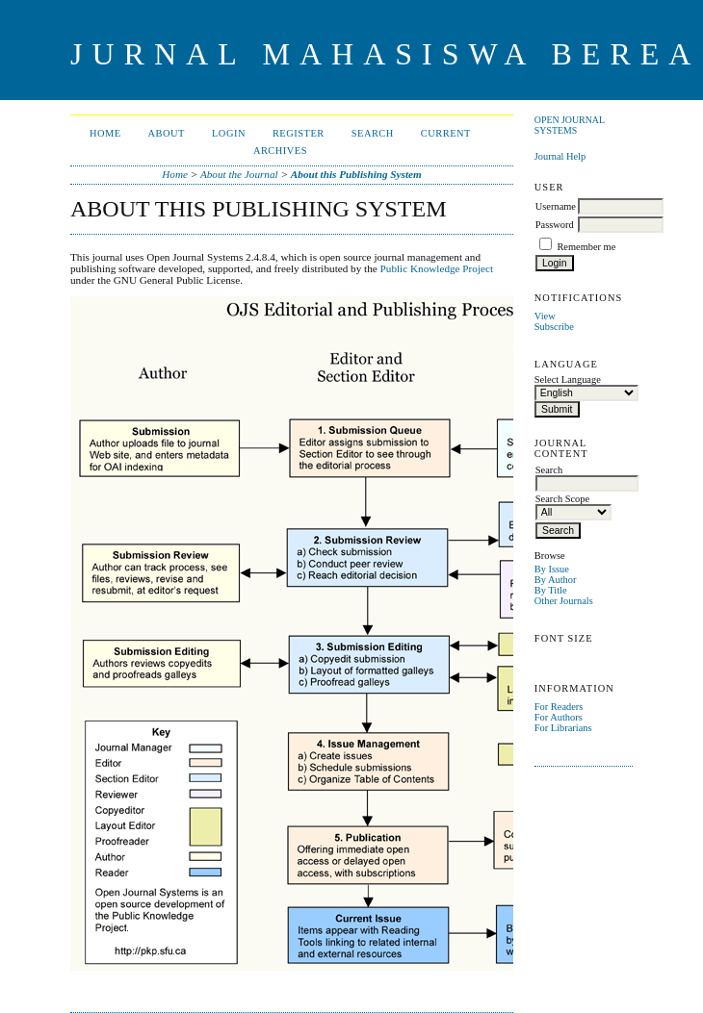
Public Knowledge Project (436, 268)
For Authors (558, 717)
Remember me (586, 246)
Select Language (567, 379)
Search (373, 133)
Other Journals (563, 600)
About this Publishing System (356, 174)
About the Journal (239, 174)
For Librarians (563, 727)
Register (299, 133)
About (166, 133)
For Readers (559, 706)
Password (554, 224)
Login (229, 133)
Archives (280, 150)
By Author (555, 579)
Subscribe (554, 326)
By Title (550, 590)
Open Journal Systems (569, 125)
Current (446, 133)
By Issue (551, 569)
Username (555, 206)
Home (105, 133)
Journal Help (560, 156)
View (545, 316)
